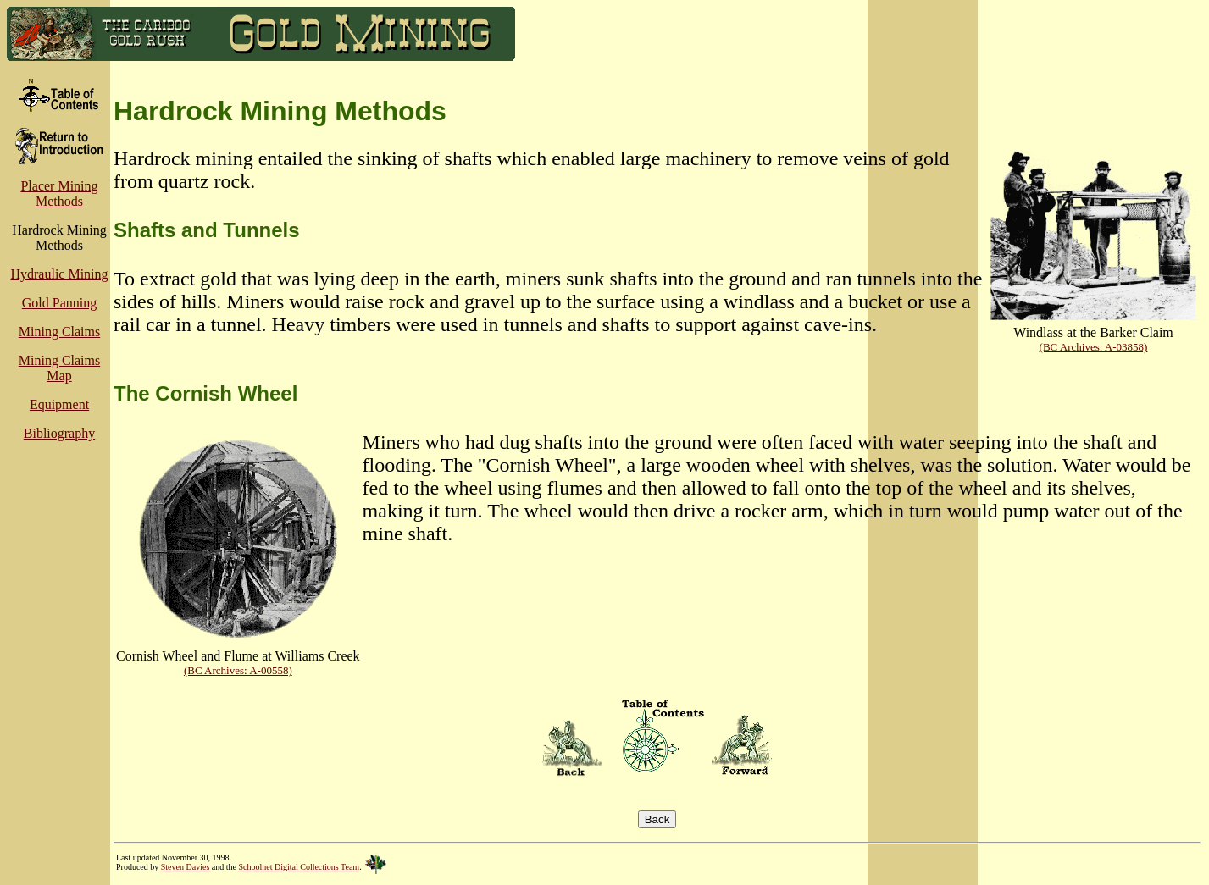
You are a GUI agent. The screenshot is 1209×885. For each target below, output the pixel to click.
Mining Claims (59, 331)
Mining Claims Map (59, 368)
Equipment (59, 404)
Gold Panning (59, 303)
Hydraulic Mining (59, 274)
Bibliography (59, 433)
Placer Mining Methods (58, 193)
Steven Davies (185, 866)
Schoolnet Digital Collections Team (298, 866)
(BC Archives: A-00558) (238, 670)
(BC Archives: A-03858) (1094, 346)
